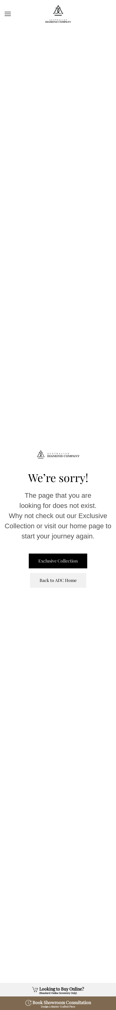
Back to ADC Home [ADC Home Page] (58, 580)
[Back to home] (58, 14)
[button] (8, 14)
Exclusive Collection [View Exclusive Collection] (58, 561)
